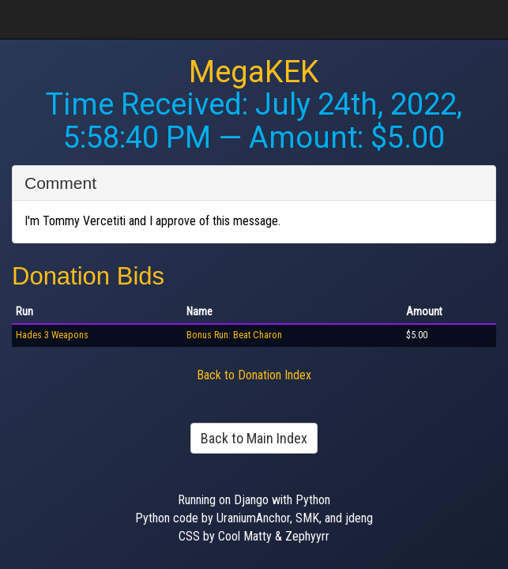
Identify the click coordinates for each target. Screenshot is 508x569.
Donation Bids (88, 276)
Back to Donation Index (254, 374)
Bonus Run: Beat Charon (234, 335)
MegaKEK (254, 72)
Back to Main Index (254, 438)
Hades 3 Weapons (52, 335)
